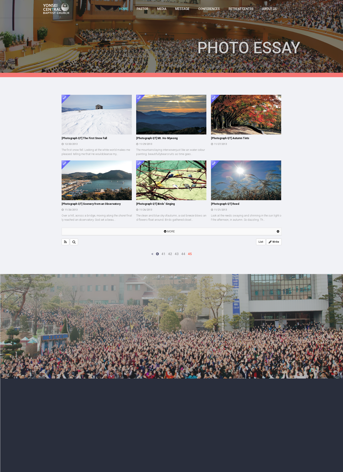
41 (163, 254)
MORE (169, 231)
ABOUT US (269, 9)
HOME (123, 9)
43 (177, 254)
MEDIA (161, 9)
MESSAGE (182, 9)
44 (183, 254)
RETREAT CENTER (241, 9)
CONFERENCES (209, 9)
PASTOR (142, 9)
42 (170, 254)
